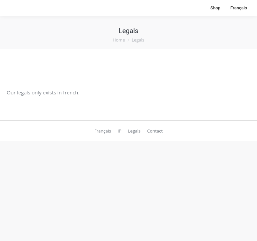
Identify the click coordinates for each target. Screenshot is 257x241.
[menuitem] (238, 7)
